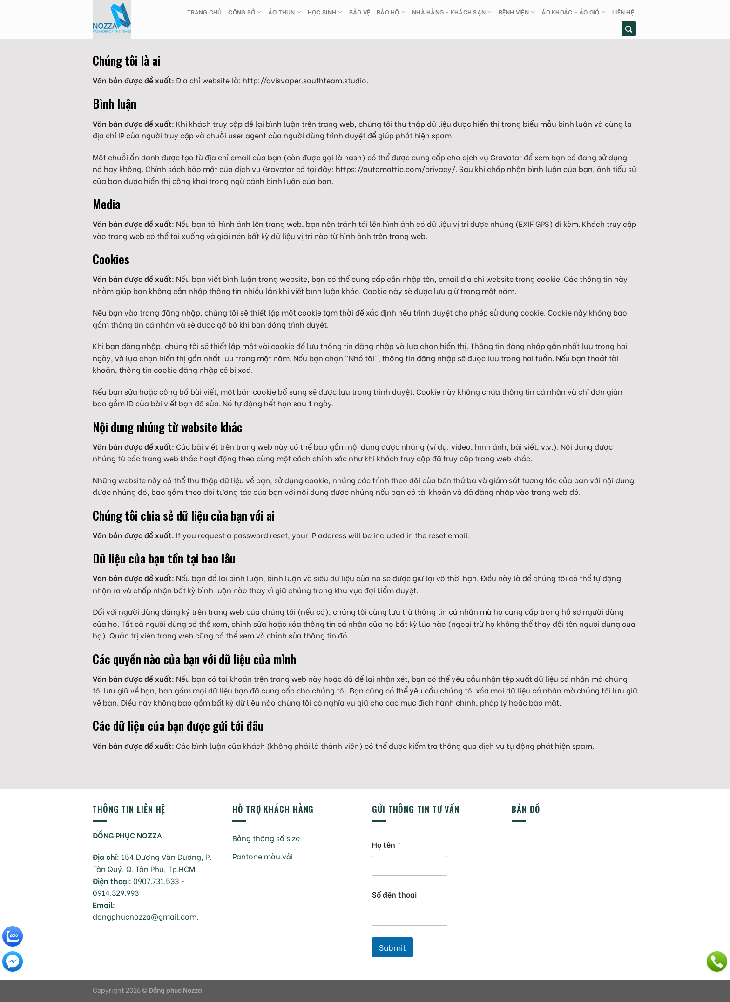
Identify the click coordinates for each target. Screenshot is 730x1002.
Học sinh (325, 11)
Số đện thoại (394, 894)
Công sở (244, 11)
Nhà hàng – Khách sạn (452, 11)
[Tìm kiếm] (629, 28)
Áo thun (284, 11)
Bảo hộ (391, 11)
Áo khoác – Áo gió (573, 11)
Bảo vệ (360, 11)
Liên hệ (623, 11)
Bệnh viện (517, 11)
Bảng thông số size (266, 837)
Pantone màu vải (262, 856)
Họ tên (386, 844)
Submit (392, 947)
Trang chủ (204, 11)
